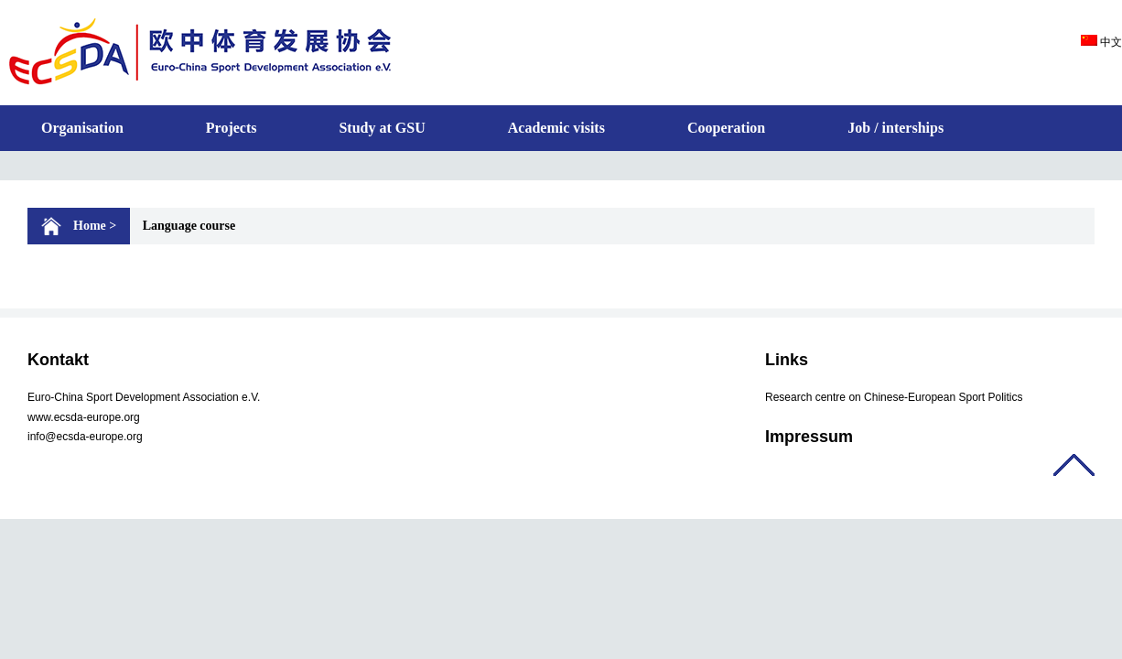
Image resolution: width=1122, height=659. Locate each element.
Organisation (82, 127)
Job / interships (895, 127)
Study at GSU (382, 127)
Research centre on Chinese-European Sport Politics (893, 397)
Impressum (809, 436)
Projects (231, 127)
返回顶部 (1074, 465)
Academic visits (556, 127)
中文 (1101, 42)
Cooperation (726, 127)
